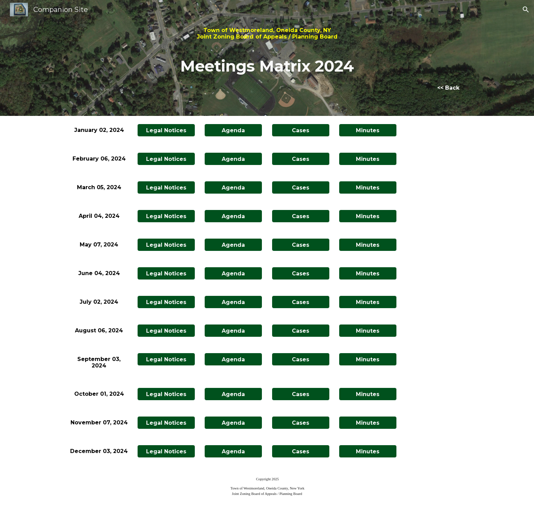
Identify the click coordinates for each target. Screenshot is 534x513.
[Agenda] (233, 130)
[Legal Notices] (166, 130)
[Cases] (300, 130)
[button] (526, 9)
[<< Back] (448, 87)
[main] (267, 51)
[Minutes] (368, 130)
